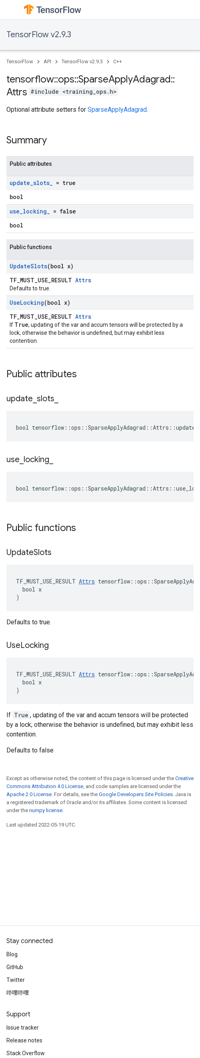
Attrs (83, 280)
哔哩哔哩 (17, 993)
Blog (12, 954)
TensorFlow (19, 61)
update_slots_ (31, 183)
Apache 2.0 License (29, 794)
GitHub (14, 967)
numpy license (45, 810)
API (47, 61)
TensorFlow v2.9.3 (38, 35)
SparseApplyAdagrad (117, 109)
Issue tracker (22, 1027)
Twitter (15, 980)
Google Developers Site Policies (136, 794)
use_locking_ (30, 211)
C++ (117, 61)
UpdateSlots (28, 266)
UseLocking (27, 302)
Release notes (24, 1040)
